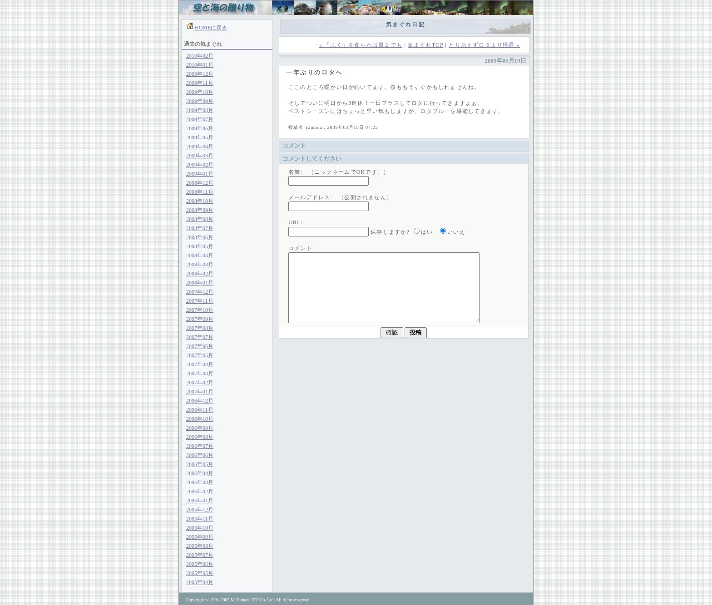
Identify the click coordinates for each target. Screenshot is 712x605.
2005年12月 (199, 510)
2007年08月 (199, 328)
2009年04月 (199, 146)
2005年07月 (199, 555)
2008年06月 (199, 237)
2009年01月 (199, 174)
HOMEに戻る (210, 28)
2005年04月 (199, 582)
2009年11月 (199, 83)
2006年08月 (199, 437)
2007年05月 (199, 355)
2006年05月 (199, 464)
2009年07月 (199, 119)
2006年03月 (199, 482)
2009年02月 (199, 165)
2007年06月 (199, 346)
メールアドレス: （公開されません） (340, 197)
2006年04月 (199, 473)
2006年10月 (199, 419)
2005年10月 (199, 528)
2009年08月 (199, 110)
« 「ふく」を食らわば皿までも (360, 45)
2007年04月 (199, 364)
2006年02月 (199, 491)
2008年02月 (199, 274)
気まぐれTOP (425, 45)
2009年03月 (199, 155)
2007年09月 (199, 319)
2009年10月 (199, 92)
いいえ (456, 232)
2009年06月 (199, 128)
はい (427, 232)
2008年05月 (199, 246)
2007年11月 (199, 301)
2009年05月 (199, 137)
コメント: (301, 248)
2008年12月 (199, 183)
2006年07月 (199, 446)
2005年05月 (199, 573)
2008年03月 (199, 264)
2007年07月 (199, 337)
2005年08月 (199, 546)
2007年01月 (199, 392)
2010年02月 (199, 56)
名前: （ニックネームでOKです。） (338, 172)
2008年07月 (199, 228)
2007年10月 (199, 310)
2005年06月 (199, 564)
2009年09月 (199, 101)
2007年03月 (199, 373)
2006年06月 (199, 455)
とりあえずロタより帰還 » (484, 45)
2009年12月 (199, 74)
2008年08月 (199, 219)
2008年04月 (199, 255)
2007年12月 (199, 292)
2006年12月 (199, 401)
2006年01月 (199, 500)
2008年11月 (199, 192)
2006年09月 (199, 428)
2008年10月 (199, 201)
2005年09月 (199, 537)
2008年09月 (199, 210)
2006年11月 (199, 410)
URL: (295, 222)
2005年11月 (199, 519)
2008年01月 (199, 283)
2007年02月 (199, 382)
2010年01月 (199, 65)
